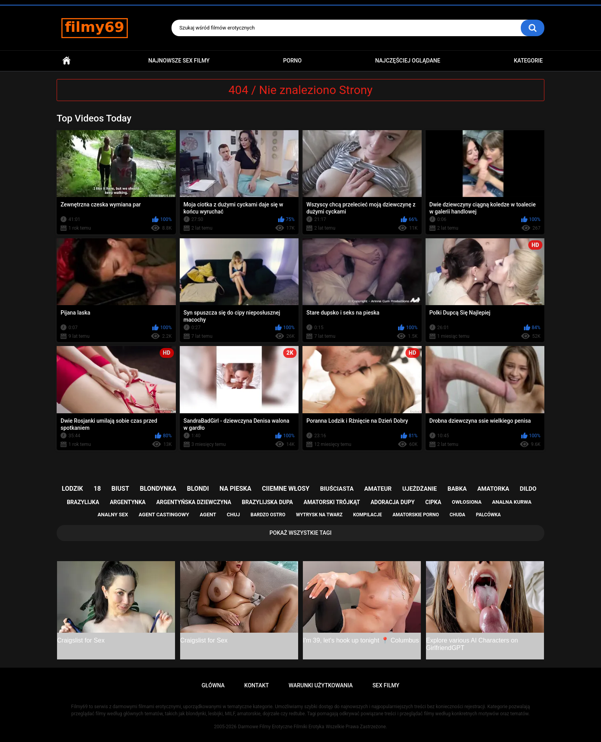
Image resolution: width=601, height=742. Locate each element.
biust (120, 488)
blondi (198, 488)
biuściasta (337, 488)
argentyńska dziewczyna (193, 502)
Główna (66, 61)
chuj (233, 514)
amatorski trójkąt (332, 502)
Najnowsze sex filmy (179, 60)
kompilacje (367, 514)
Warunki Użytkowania (321, 685)
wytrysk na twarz (319, 514)
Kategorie (528, 60)
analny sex (113, 514)
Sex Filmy (386, 685)
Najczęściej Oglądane (408, 60)
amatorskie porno (416, 514)
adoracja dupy (393, 502)
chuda (457, 514)
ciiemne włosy (286, 488)
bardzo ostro (268, 514)
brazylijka (83, 502)
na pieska (235, 488)
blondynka (158, 488)
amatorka (493, 488)
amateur (378, 488)
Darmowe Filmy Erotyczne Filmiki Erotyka (281, 726)
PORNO (292, 60)
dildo (528, 488)
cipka (433, 502)
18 (97, 488)
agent (208, 514)
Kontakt (256, 685)
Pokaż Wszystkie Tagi (300, 533)
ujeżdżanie (419, 488)
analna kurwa (511, 502)
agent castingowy (163, 514)
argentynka (128, 502)
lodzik (72, 488)
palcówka (488, 514)
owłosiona (466, 502)
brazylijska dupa (267, 502)
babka (457, 488)
